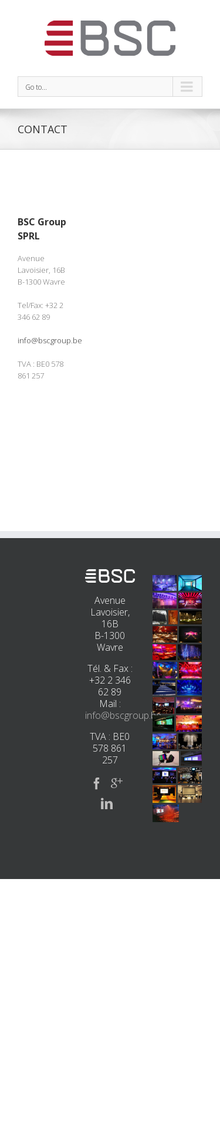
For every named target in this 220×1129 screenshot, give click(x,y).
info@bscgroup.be (50, 340)
